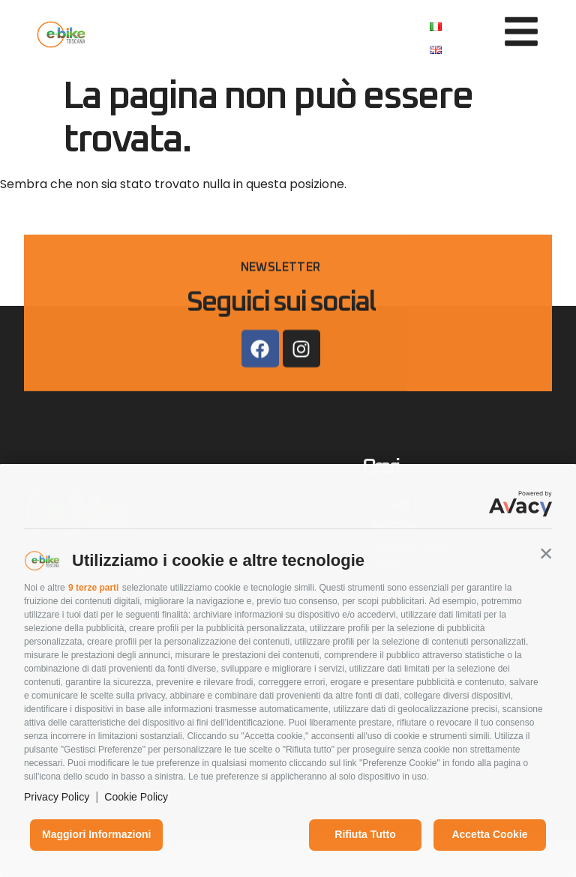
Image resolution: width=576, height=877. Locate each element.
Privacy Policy (56, 797)
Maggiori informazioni (96, 834)
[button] (546, 553)
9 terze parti (93, 587)
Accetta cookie (489, 834)
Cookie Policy (136, 797)
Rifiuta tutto (364, 834)
